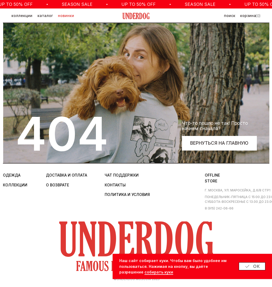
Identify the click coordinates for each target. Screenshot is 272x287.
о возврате (57, 185)
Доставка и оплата (66, 175)
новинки (66, 16)
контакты (115, 185)
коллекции (21, 16)
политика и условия (127, 194)
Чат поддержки (122, 175)
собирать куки (158, 272)
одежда (11, 175)
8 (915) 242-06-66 (219, 208)
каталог (45, 16)
